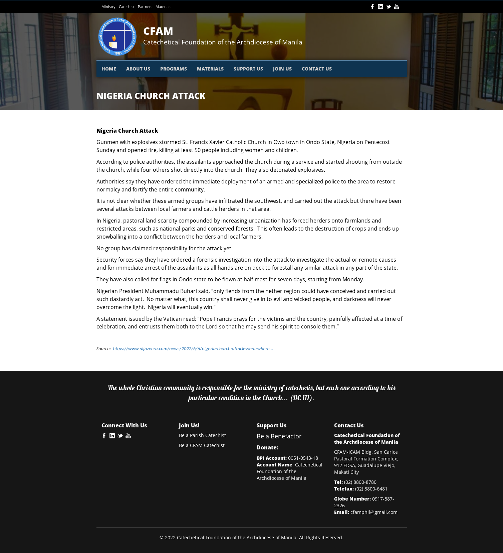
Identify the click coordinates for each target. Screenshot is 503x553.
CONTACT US (317, 68)
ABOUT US (138, 68)
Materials (163, 6)
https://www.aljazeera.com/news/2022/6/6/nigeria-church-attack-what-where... (193, 348)
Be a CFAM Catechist (202, 445)
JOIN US (282, 68)
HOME (108, 68)
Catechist (127, 6)
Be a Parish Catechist (202, 435)
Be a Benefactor (279, 436)
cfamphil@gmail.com (374, 512)
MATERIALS (210, 68)
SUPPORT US (248, 68)
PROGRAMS (173, 68)
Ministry (108, 6)
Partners (145, 6)
